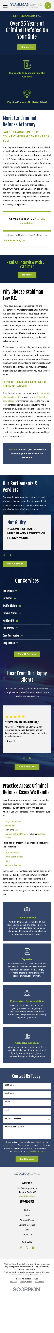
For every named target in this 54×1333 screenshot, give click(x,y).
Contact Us (27, 47)
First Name (9, 1085)
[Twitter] (27, 1247)
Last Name (9, 1093)
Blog (27, 1229)
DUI (16, 829)
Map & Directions (27, 1196)
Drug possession (13, 821)
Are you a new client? (13, 1118)
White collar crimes (14, 856)
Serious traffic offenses (16, 834)
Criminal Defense (27, 1225)
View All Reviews (27, 766)
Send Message (27, 1159)
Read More (27, 274)
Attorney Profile (27, 1220)
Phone (7, 1101)
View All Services (27, 654)
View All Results (15, 563)
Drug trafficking (12, 852)
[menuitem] (13, 1281)
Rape (7, 861)
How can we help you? (14, 1127)
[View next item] (11, 555)
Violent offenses (13, 865)
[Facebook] (20, 1247)
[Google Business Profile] (33, 1247)
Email (6, 1110)
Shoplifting (10, 825)
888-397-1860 (27, 1201)
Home (27, 1215)
